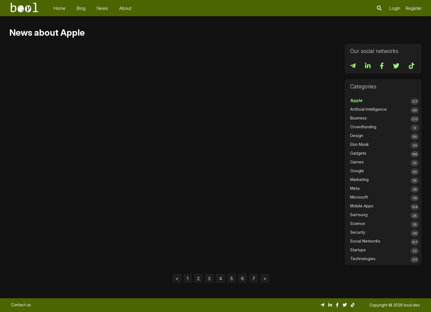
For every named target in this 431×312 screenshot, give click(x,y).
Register (413, 8)
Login (394, 8)
